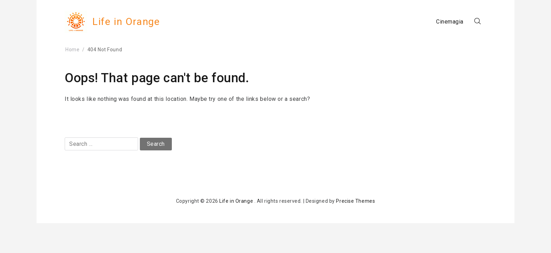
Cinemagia (450, 21)
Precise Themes (355, 201)
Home (72, 49)
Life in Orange (126, 21)
